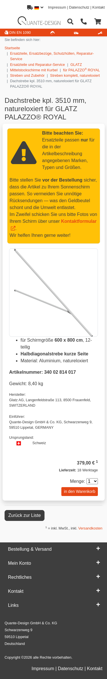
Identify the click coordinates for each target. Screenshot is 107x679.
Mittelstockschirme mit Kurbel (33, 70)
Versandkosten (90, 528)
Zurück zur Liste (24, 515)
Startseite (12, 48)
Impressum (57, 7)
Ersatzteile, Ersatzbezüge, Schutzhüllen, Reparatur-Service (52, 56)
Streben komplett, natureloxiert (75, 75)
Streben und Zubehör (27, 75)
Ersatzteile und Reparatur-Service (37, 64)
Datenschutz (79, 7)
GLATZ (76, 64)
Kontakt (98, 7)
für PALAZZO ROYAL (81, 69)
